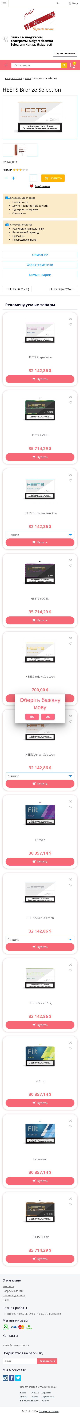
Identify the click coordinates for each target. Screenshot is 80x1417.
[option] (20, 151)
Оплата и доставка (14, 1296)
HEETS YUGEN (40, 600)
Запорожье (25, 1401)
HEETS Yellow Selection (40, 678)
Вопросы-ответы (13, 1292)
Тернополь (46, 1397)
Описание (40, 256)
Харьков (46, 1393)
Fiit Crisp (40, 1082)
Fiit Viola (40, 841)
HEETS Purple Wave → (62, 290)
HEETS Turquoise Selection (40, 514)
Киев (23, 1393)
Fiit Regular (40, 1160)
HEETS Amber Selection (40, 756)
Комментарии (40, 276)
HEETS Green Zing (40, 1004)
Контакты (8, 1287)
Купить (56, 179)
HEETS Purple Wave (40, 358)
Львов (34, 1397)
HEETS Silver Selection (40, 919)
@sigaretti (44, 44)
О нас (6, 1301)
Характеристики (40, 266)
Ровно (45, 1401)
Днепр (23, 1397)
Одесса (35, 1393)
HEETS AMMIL (40, 436)
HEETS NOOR (40, 1238)
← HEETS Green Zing (17, 290)
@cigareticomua (41, 41)
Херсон (35, 1401)
